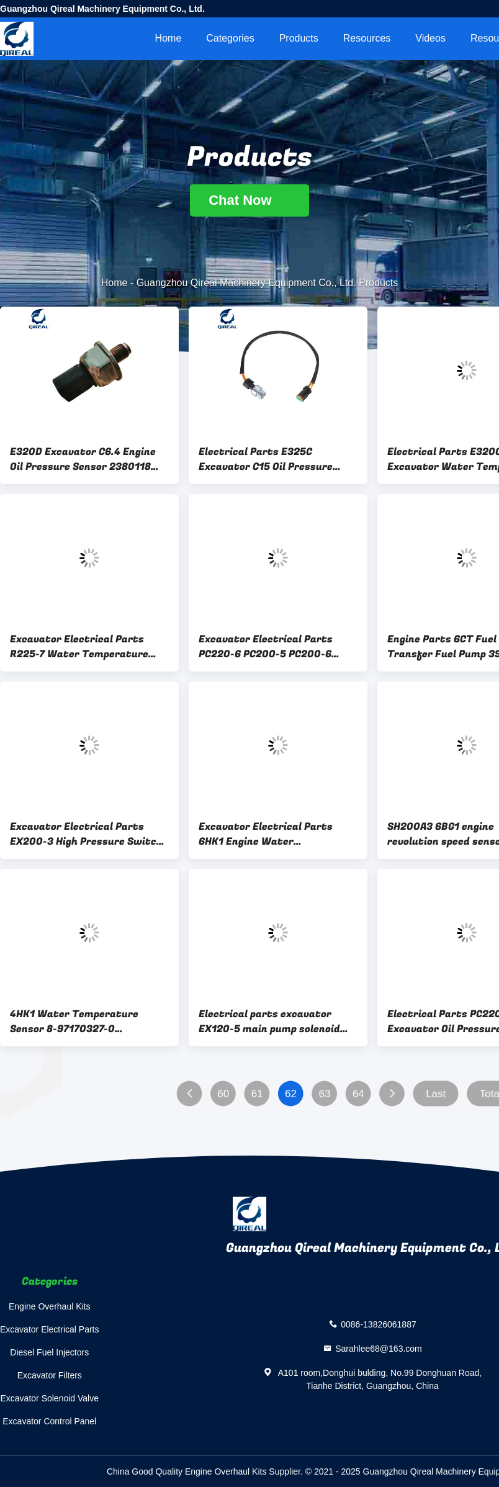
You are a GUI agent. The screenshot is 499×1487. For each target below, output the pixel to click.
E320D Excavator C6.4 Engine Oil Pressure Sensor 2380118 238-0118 (83, 459)
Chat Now (249, 200)
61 (257, 1094)
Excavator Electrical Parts (49, 1329)
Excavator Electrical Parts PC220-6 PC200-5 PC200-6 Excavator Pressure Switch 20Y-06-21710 (267, 647)
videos (430, 38)
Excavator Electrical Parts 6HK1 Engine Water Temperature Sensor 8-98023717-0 (266, 834)
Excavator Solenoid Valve (50, 1398)
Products (298, 38)
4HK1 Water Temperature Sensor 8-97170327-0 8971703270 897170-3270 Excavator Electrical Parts (77, 1021)
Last (436, 1094)
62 (291, 1094)
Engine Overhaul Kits (50, 1306)
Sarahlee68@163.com (378, 1349)
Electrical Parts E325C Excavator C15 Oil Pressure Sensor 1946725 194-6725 (266, 459)
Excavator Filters (49, 1375)
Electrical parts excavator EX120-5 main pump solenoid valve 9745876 (269, 1021)
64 (358, 1094)
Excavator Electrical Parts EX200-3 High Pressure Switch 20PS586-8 (86, 834)
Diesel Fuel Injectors (49, 1352)
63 (325, 1094)
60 (223, 1094)
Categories (230, 38)
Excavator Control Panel (49, 1421)
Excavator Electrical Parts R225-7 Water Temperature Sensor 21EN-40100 (79, 647)
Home (168, 38)
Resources (366, 38)
